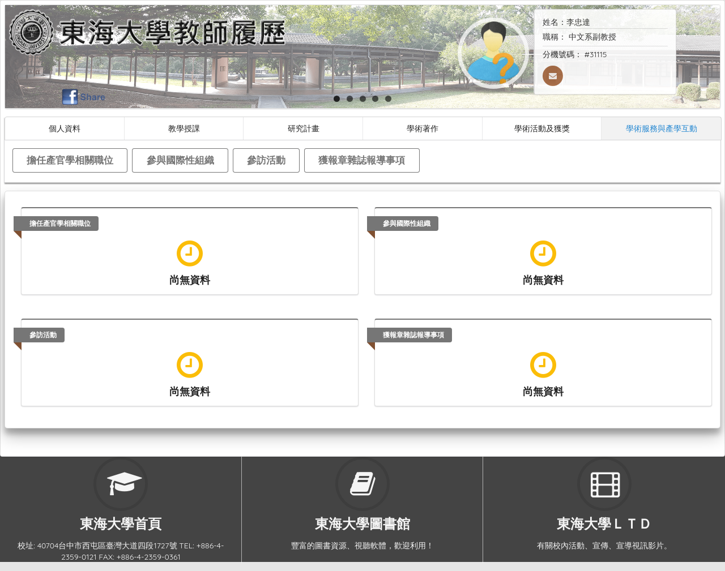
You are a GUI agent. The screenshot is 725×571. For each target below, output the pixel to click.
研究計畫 (303, 128)
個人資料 (64, 128)
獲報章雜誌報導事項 (361, 160)
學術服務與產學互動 (661, 128)
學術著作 (422, 128)
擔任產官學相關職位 (70, 160)
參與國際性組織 (180, 160)
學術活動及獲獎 (542, 128)
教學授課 (184, 128)
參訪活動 (266, 160)
